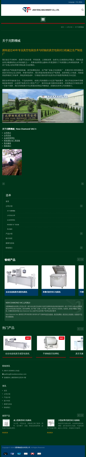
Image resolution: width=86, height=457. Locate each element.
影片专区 (9, 238)
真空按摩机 (58, 314)
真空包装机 (49, 314)
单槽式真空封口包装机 (52, 292)
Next (78, 259)
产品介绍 (9, 234)
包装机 (76, 314)
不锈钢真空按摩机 (51, 353)
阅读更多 (5, 432)
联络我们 (7, 146)
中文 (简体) (79, 2)
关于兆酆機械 (79, 27)
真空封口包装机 (68, 314)
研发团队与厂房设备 (12, 141)
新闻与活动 (10, 243)
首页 (62, 27)
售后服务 (7, 143)
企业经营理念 (9, 138)
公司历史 (7, 135)
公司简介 (7, 133)
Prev (82, 259)
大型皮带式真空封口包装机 (69, 420)
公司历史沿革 (11, 215)
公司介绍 (69, 27)
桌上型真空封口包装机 (22, 420)
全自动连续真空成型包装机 (16, 292)
